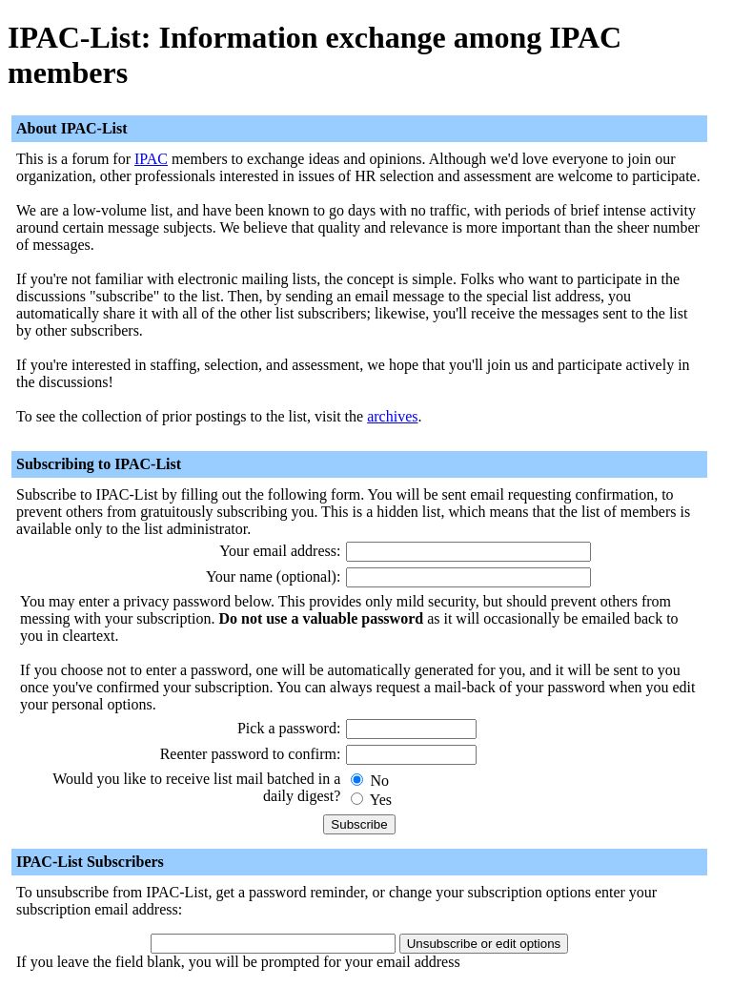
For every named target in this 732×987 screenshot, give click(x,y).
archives (392, 416)
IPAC (151, 159)
